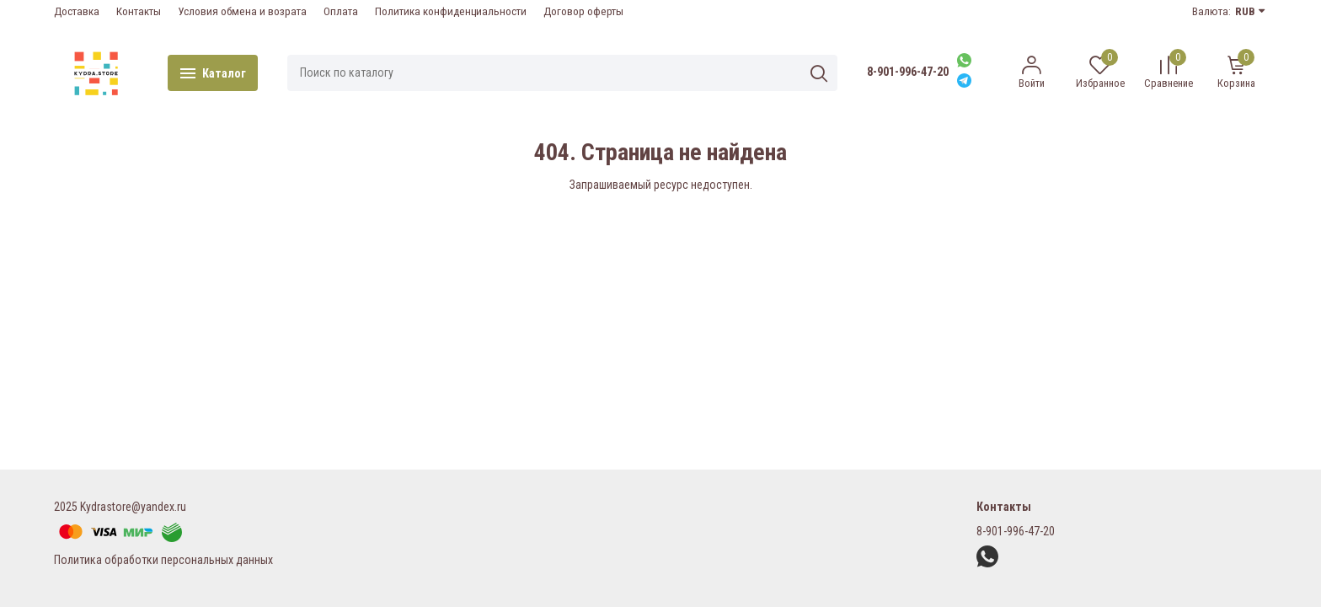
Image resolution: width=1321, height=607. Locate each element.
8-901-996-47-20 (908, 71)
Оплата (341, 11)
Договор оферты (583, 11)
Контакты (138, 11)
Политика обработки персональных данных (163, 560)
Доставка (76, 11)
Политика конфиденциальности (451, 11)
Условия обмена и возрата (242, 11)
